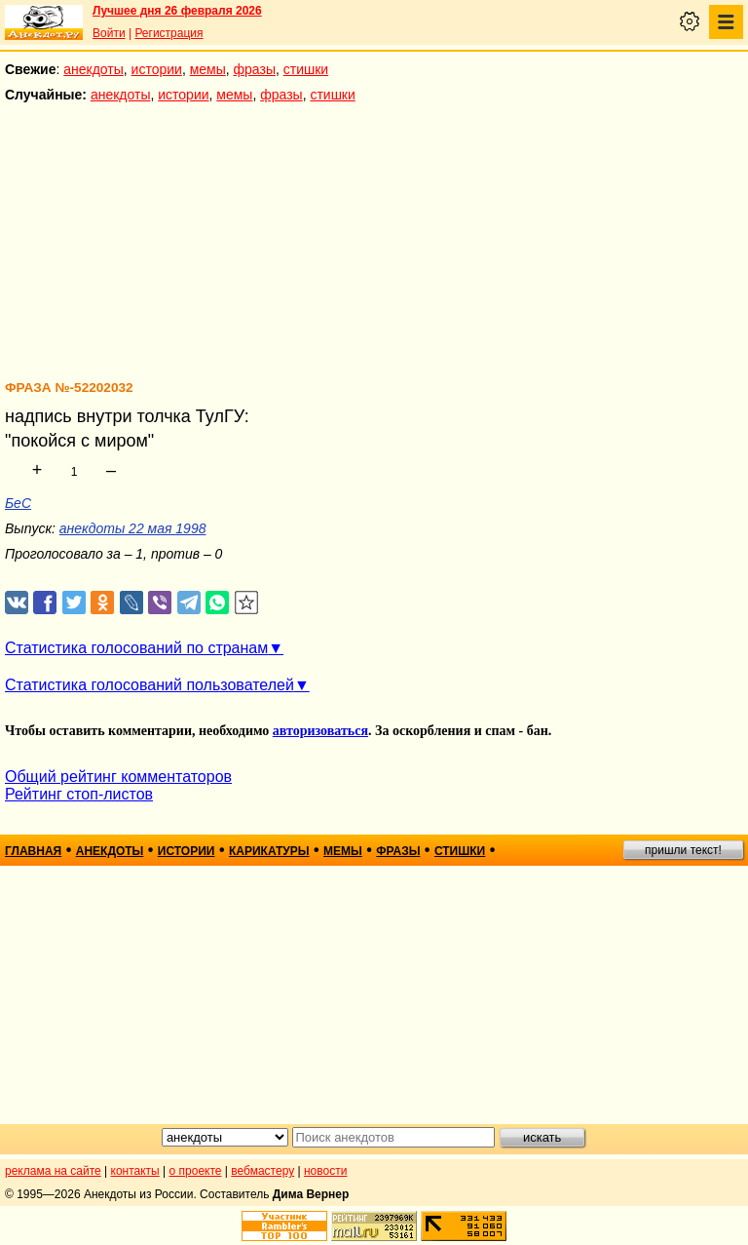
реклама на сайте (53, 1171)
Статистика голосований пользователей (149, 685)
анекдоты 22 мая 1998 (132, 528)
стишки (305, 69)
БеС (18, 503)
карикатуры (269, 851)
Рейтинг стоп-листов (79, 794)
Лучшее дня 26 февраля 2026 (177, 11)
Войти (109, 33)
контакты (135, 1171)
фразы (255, 69)
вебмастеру (262, 1171)
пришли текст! (683, 850)
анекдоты (93, 69)
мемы (208, 69)
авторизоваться (320, 730)
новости (325, 1171)
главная (33, 851)
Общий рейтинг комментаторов (118, 776)
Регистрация (168, 33)
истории (156, 69)
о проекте (195, 1171)
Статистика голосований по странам (136, 648)
